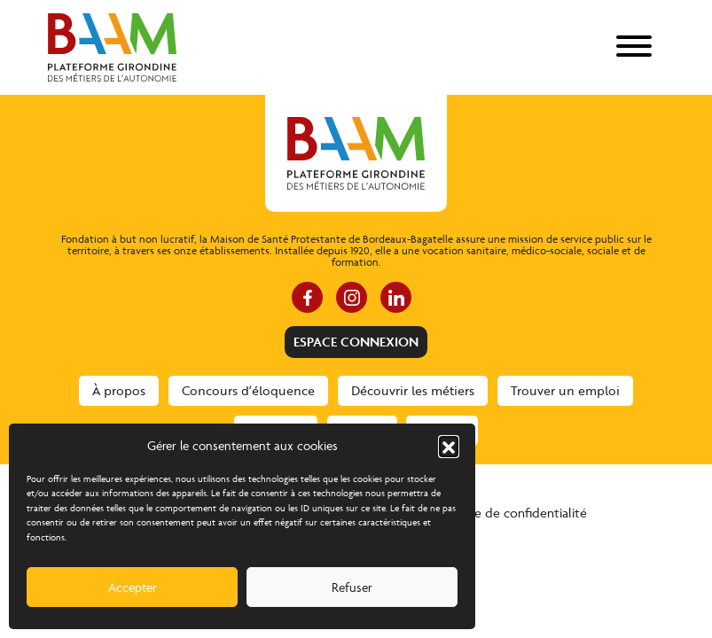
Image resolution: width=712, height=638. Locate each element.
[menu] (634, 47)
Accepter (132, 587)
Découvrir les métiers (412, 390)
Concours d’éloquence (248, 390)
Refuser (352, 587)
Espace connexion (356, 341)
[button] (449, 446)
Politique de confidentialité (509, 512)
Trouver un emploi (565, 390)
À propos (118, 390)
